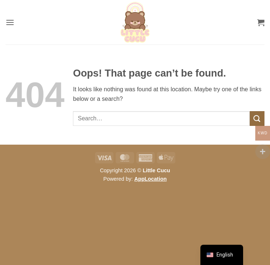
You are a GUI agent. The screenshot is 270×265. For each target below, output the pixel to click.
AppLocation (150, 179)
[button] (10, 22)
